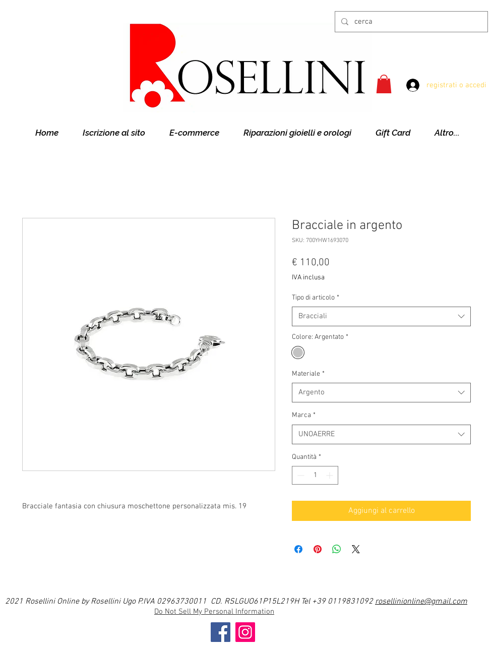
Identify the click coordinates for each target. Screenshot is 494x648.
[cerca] (410, 22)
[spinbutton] (315, 475)
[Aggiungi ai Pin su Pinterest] (318, 549)
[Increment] (330, 475)
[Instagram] (245, 632)
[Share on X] (356, 549)
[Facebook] (220, 632)
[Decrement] (299, 475)
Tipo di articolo (315, 297)
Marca (304, 415)
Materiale (308, 374)
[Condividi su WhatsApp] (337, 549)
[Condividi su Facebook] (298, 549)
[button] (384, 84)
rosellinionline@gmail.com (421, 602)
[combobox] (381, 316)
